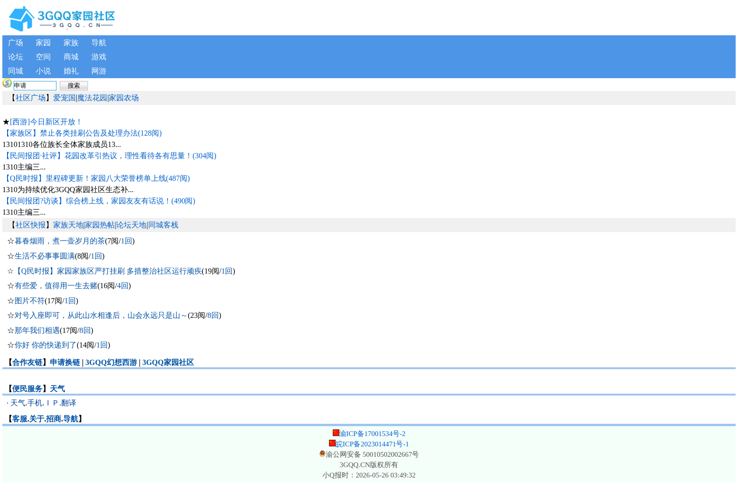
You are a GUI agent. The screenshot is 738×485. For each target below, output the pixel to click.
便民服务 (27, 389)
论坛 (15, 57)
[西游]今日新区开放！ (46, 122)
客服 (19, 419)
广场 (15, 43)
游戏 (98, 57)
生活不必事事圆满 (45, 256)
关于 (36, 419)
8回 (213, 315)
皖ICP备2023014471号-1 (372, 444)
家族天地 (68, 225)
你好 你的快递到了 (46, 345)
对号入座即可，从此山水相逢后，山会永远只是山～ (101, 315)
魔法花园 (92, 98)
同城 (15, 71)
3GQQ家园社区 (167, 362)
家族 (71, 43)
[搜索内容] (35, 85)
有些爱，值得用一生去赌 (56, 286)
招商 (53, 419)
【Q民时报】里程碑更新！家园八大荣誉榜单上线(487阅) (96, 178)
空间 (43, 57)
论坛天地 (131, 225)
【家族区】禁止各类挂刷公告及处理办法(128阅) (82, 133)
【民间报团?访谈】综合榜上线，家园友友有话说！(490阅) (98, 201)
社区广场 (31, 98)
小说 (43, 71)
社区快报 (31, 225)
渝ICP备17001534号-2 (372, 433)
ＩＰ (51, 403)
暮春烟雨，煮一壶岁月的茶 (60, 241)
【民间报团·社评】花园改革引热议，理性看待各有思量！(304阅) (109, 156)
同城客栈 (163, 225)
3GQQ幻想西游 (111, 362)
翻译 (68, 403)
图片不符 (30, 301)
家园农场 (124, 98)
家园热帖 (100, 225)
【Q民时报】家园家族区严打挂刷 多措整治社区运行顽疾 (108, 271)
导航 (98, 43)
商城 (71, 57)
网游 (98, 71)
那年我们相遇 (37, 330)
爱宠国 (64, 98)
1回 (126, 241)
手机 (34, 403)
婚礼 (71, 71)
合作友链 (27, 362)
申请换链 (65, 362)
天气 (57, 389)
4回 (122, 286)
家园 (43, 43)
